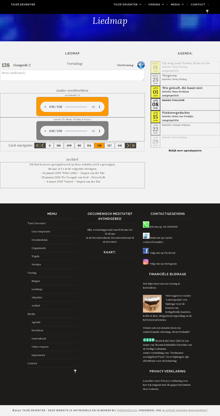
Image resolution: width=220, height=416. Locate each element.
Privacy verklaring (171, 380)
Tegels (35, 256)
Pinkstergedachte (176, 112)
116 (59, 145)
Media (174, 5)
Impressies (38, 355)
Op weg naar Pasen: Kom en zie (186, 63)
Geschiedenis (40, 240)
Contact (197, 5)
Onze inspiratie (41, 231)
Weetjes (36, 264)
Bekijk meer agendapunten (185, 150)
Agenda (36, 322)
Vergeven (169, 75)
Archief (36, 305)
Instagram (170, 263)
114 (89, 145)
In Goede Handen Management (185, 410)
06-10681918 (170, 226)
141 (120, 145)
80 (79, 145)
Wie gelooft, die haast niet (182, 88)
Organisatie (39, 248)
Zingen (36, 281)
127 (110, 145)
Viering (153, 5)
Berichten (37, 330)
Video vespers (40, 346)
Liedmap (37, 289)
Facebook (169, 252)
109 (69, 145)
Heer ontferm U (72, 75)
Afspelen (37, 297)
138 (99, 145)
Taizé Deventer (17, 4)
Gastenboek (39, 338)
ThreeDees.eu (127, 410)
